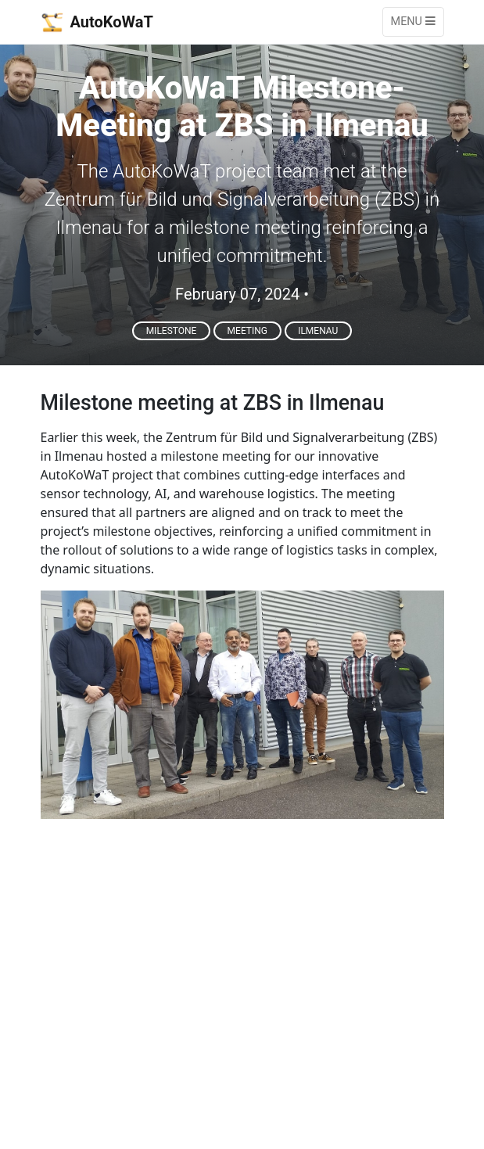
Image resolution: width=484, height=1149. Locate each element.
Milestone (171, 330)
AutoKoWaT (97, 22)
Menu (413, 21)
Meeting (247, 330)
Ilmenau (318, 330)
